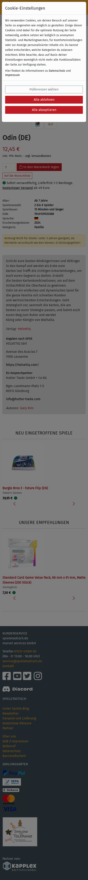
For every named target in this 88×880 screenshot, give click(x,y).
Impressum (12, 75)
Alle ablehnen (44, 100)
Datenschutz (57, 71)
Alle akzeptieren (44, 110)
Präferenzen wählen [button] (44, 89)
